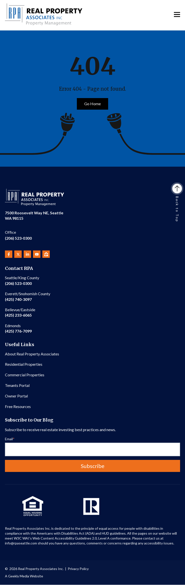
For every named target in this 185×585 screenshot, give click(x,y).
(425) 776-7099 (18, 328)
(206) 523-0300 (18, 234)
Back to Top (177, 203)
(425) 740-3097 (27, 296)
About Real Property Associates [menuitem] (32, 353)
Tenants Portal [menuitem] (17, 385)
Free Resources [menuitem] (18, 406)
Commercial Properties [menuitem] (24, 374)
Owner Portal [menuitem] (16, 396)
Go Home (92, 103)
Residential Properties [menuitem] (23, 364)
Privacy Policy (78, 569)
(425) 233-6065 (20, 312)
